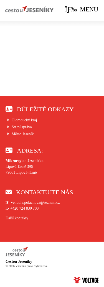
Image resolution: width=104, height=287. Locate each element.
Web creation (85, 280)
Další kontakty (17, 218)
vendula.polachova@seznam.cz (35, 202)
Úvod (29, 9)
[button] (81, 9)
